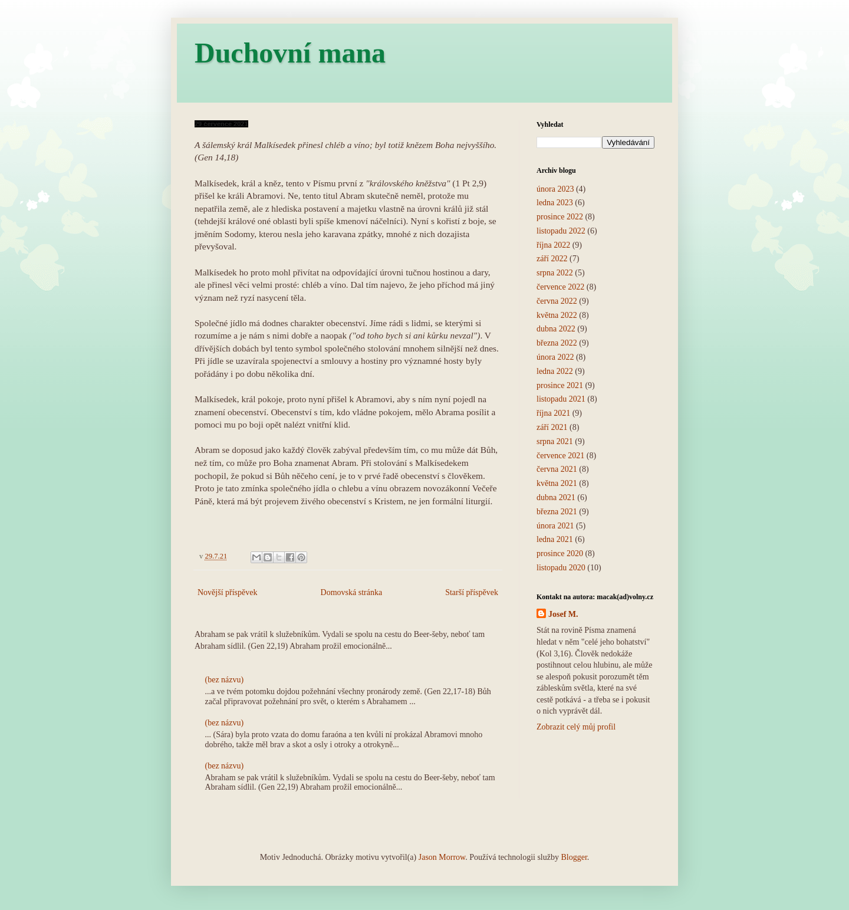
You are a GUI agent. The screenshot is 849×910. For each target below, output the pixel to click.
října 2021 (553, 413)
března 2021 (557, 511)
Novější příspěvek (227, 592)
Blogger (574, 857)
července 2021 (560, 455)
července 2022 (560, 286)
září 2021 (552, 427)
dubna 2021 (556, 497)
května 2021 (557, 483)
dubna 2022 (556, 328)
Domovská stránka (352, 592)
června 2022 (557, 301)
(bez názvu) (224, 679)
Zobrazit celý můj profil (576, 726)
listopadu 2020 (561, 567)
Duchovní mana (290, 52)
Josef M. (563, 614)
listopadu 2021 (561, 399)
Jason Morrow (442, 857)
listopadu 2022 (561, 230)
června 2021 (557, 469)
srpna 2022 (555, 272)
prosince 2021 (560, 385)
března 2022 (557, 343)
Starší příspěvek (471, 592)
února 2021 (555, 525)
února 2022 (555, 357)
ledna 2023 (555, 202)
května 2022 (557, 315)
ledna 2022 (555, 371)
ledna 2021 (555, 539)
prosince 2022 (560, 216)
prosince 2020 (560, 553)
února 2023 (555, 189)
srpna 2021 (555, 441)
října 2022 (553, 245)
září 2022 (552, 258)
